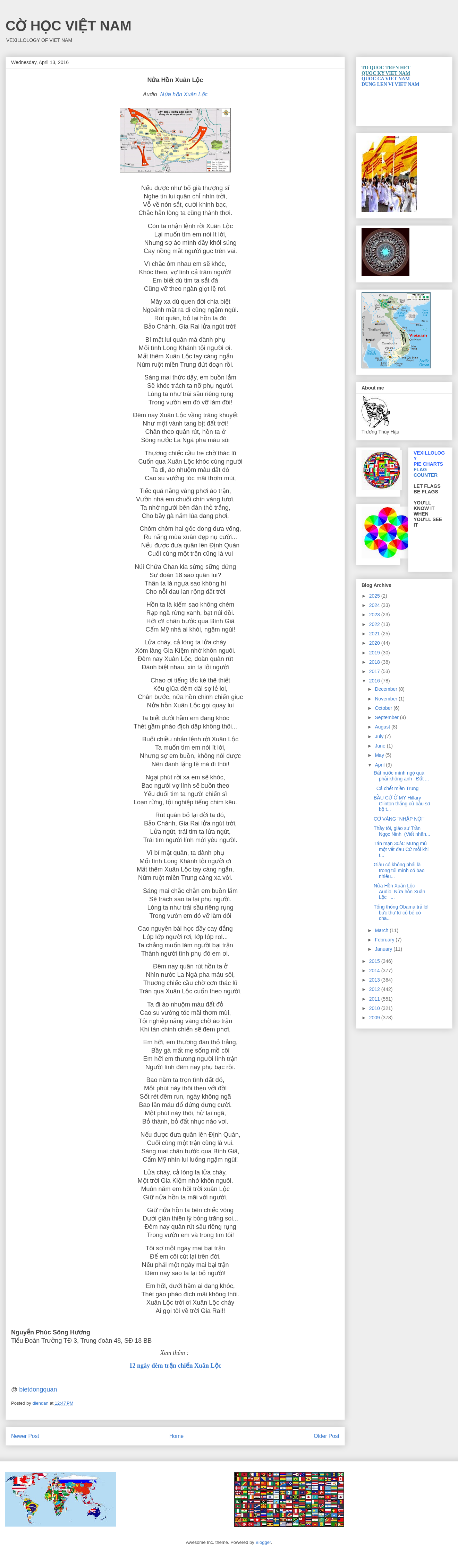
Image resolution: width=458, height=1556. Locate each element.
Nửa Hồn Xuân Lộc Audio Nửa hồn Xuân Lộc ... (399, 891)
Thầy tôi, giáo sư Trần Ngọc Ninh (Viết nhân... (402, 831)
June (381, 746)
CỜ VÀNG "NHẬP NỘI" (400, 819)
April (380, 765)
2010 (375, 1008)
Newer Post (25, 1436)
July (380, 736)
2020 (375, 643)
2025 (375, 596)
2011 (375, 999)
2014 (375, 970)
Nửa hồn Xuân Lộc (183, 94)
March (382, 930)
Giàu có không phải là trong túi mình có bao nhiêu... (399, 870)
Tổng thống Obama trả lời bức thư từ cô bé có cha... (401, 912)
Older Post (326, 1436)
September (387, 717)
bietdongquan (38, 1389)
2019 (375, 652)
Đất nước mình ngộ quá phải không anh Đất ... (401, 775)
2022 (375, 624)
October (384, 708)
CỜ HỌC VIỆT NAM (69, 25)
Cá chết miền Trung (397, 788)
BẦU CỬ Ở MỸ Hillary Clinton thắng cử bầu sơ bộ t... (402, 803)
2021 (375, 633)
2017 (375, 671)
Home (176, 1436)
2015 (375, 961)
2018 (375, 662)
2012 (375, 989)
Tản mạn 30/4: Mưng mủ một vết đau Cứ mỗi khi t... (401, 849)
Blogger (263, 1542)
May (380, 755)
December (386, 689)
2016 (375, 680)
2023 (375, 614)
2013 (375, 980)
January (384, 949)
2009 (375, 1017)
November (386, 698)
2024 (375, 605)
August (383, 727)
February (385, 939)
